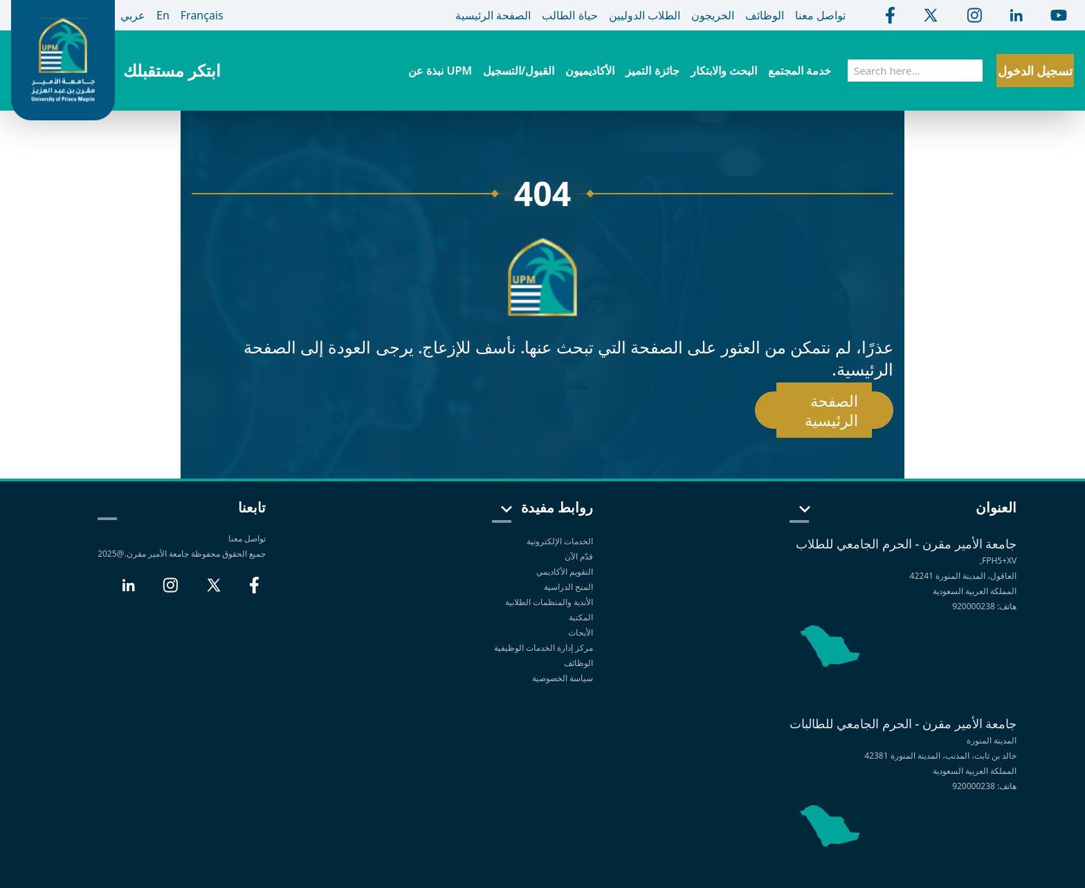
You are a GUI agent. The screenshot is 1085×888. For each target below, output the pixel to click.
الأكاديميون (589, 70)
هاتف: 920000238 (984, 606)
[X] (214, 590)
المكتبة (581, 617)
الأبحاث (580, 632)
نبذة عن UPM (440, 70)
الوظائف (578, 663)
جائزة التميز (652, 70)
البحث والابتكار (724, 70)
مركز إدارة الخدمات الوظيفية (543, 648)
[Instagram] (170, 591)
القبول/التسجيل (518, 70)
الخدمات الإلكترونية (560, 541)
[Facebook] (254, 590)
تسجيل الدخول (1035, 70)
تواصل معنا (247, 538)
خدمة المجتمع (799, 70)
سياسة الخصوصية (561, 678)
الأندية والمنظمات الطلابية (549, 602)
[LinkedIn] (128, 590)
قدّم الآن (579, 556)
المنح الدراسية (568, 587)
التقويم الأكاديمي (564, 571)
